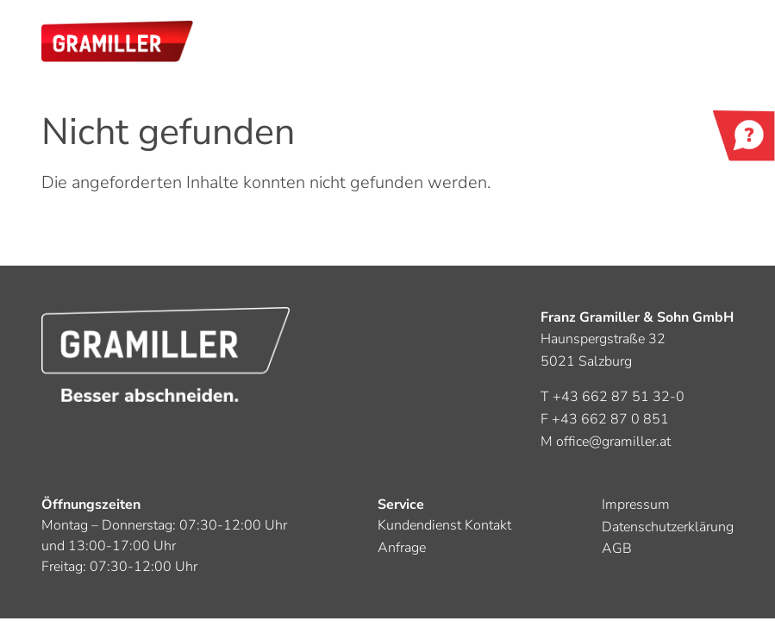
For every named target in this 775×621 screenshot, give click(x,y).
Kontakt (744, 138)
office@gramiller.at (613, 441)
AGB (617, 548)
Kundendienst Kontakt (444, 525)
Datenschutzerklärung (668, 527)
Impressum (636, 504)
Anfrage (402, 547)
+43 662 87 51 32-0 (618, 396)
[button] (117, 41)
